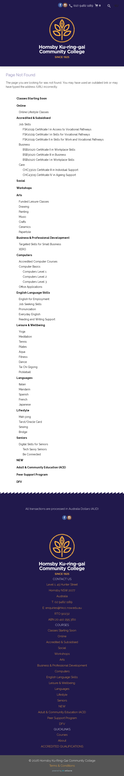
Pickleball (25, 372)
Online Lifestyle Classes (34, 112)
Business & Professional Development (42, 237)
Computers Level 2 (35, 276)
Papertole (25, 232)
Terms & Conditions (62, 765)
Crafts (22, 221)
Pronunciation (27, 309)
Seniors (21, 437)
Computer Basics (29, 266)
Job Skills (25, 124)
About (62, 740)
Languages (24, 377)
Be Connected (32, 454)
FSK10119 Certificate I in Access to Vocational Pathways (57, 129)
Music (22, 216)
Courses (62, 734)
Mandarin (24, 389)
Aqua (22, 351)
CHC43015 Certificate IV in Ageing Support (49, 174)
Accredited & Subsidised (33, 117)
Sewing (23, 426)
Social (20, 180)
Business (24, 144)
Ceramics (25, 226)
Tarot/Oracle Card (30, 421)
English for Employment (34, 299)
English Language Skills (33, 292)
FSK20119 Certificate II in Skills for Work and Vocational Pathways (63, 139)
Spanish (24, 394)
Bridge (23, 432)
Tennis (23, 341)
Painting (24, 211)
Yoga (22, 331)
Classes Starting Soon (31, 98)
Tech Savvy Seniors (35, 449)
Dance (23, 361)
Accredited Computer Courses (38, 261)
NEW (19, 460)
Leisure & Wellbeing (30, 325)
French (23, 399)
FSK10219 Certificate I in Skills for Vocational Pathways (56, 134)
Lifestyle (22, 410)
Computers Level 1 (34, 271)
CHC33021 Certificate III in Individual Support (50, 169)
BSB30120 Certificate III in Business (44, 154)
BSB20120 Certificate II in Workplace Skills (49, 149)
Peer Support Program (32, 474)
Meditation (25, 336)
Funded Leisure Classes (34, 201)
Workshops (24, 188)
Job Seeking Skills (30, 304)
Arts (19, 195)
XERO (22, 249)
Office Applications (30, 286)
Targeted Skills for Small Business (40, 244)
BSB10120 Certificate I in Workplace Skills (48, 159)
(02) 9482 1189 (83, 5)
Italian (22, 384)
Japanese (25, 404)
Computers (24, 255)
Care (22, 164)
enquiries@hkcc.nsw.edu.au (64, 608)
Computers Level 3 (35, 281)
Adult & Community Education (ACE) (41, 467)
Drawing (24, 206)
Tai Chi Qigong (28, 367)
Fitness (23, 356)
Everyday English (29, 314)
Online (21, 105)
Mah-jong (25, 416)
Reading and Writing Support (37, 319)
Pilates (23, 346)
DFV (19, 481)
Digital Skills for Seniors (33, 444)
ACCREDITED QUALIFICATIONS (62, 746)
